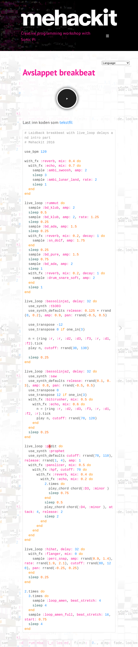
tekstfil (65, 122)
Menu (107, 36)
